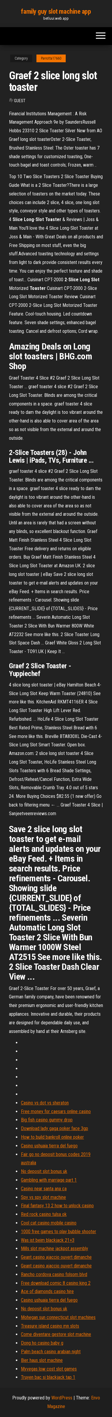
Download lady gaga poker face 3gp (54, 1128)
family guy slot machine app (56, 11)
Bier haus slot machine (42, 1360)
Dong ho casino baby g (42, 1343)
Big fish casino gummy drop (47, 1120)
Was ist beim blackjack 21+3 (47, 1240)
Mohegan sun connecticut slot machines (58, 1317)
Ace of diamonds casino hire (47, 1291)
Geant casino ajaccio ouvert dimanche (56, 1257)
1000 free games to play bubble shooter (58, 1231)
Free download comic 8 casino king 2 (55, 1283)
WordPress (61, 1398)
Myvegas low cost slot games (49, 1369)
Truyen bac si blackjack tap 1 (48, 1377)
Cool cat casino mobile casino (48, 1223)
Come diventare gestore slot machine (56, 1334)
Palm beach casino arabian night (51, 1351)
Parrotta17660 (51, 58)
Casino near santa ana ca (44, 1188)
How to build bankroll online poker (52, 1137)
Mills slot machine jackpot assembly (54, 1248)
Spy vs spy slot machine (43, 1197)
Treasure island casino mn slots (50, 1326)
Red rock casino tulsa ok (44, 1214)
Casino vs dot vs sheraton (45, 1103)
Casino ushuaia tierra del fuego (49, 1146)
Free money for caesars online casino (56, 1111)
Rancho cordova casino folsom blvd (54, 1274)
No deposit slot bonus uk (44, 1171)
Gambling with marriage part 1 (49, 1180)
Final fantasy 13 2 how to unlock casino (57, 1205)
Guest (19, 100)
